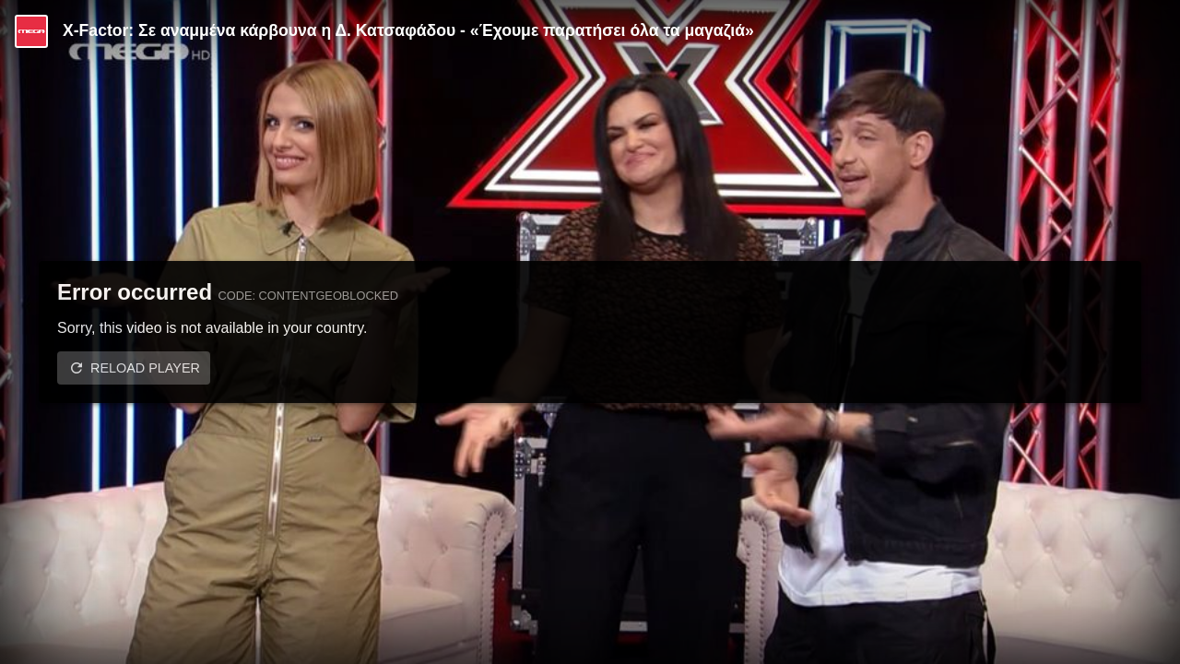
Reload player (145, 368)
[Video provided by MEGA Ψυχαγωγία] (31, 31)
